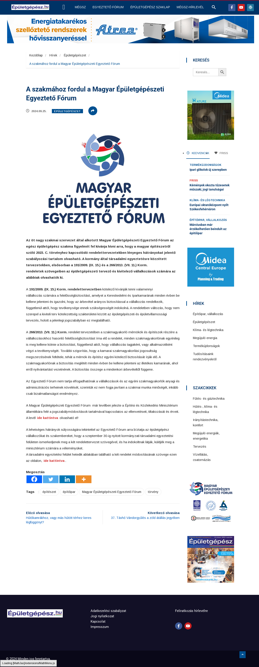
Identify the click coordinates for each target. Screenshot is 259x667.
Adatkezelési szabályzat (108, 611)
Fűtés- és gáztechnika (209, 398)
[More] (83, 479)
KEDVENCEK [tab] (198, 153)
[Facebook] (34, 479)
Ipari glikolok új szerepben (208, 169)
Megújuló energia (205, 338)
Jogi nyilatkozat (102, 616)
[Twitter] (51, 479)
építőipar (69, 492)
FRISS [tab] (221, 153)
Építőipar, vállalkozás (208, 220)
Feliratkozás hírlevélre (191, 611)
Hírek (53, 55)
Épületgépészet (75, 55)
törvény (153, 492)
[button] (214, 8)
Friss (194, 180)
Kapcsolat (98, 621)
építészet (49, 492)
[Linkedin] (67, 479)
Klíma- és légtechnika (207, 200)
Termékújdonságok (205, 165)
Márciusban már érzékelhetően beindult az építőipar (208, 229)
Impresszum (100, 627)
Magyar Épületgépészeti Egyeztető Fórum (111, 492)
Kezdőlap (36, 55)
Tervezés (199, 446)
